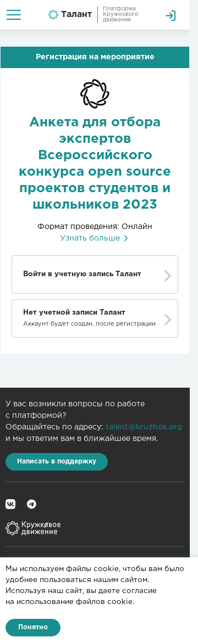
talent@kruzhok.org (144, 427)
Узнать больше (95, 238)
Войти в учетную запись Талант (82, 274)
